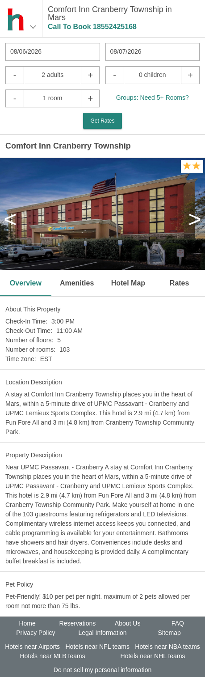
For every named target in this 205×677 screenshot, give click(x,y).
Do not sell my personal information (102, 669)
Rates (179, 283)
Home (27, 623)
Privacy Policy (35, 632)
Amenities (77, 283)
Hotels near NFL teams (97, 646)
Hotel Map (128, 283)
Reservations (77, 623)
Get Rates (102, 121)
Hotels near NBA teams (167, 646)
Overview (26, 283)
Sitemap (169, 632)
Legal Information (102, 632)
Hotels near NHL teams (153, 656)
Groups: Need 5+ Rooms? (152, 97)
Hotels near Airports (32, 646)
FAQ (178, 623)
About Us (128, 623)
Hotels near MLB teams (52, 656)
